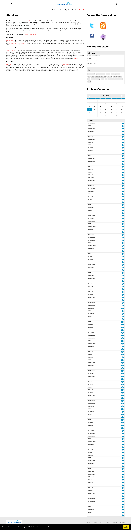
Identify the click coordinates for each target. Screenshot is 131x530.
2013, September (91, 278)
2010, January (91, 398)
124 (122, 349)
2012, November (91, 305)
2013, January (91, 300)
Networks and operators (92, 61)
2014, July (90, 251)
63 (122, 262)
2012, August (91, 313)
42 (122, 245)
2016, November (91, 204)
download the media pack (67, 24)
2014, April (90, 259)
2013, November (91, 272)
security (120, 76)
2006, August (91, 509)
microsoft (93, 79)
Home (48, 10)
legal (89, 79)
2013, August (91, 281)
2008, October (91, 438)
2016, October (91, 207)
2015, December (91, 221)
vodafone (115, 76)
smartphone (103, 76)
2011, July (90, 349)
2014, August (91, 248)
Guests (74, 10)
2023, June (90, 136)
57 (122, 281)
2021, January (91, 177)
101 (122, 360)
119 (122, 343)
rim (121, 79)
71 (122, 275)
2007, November (91, 468)
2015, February (91, 232)
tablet (109, 79)
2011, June (90, 351)
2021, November (91, 161)
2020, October (91, 185)
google (92, 76)
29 (122, 430)
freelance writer (64, 64)
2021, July (90, 166)
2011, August (91, 346)
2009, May (90, 419)
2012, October (91, 308)
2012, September (91, 311)
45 (122, 240)
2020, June (90, 196)
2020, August (91, 191)
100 (122, 324)
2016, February (91, 215)
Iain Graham (9, 40)
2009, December (91, 400)
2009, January (91, 430)
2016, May (90, 210)
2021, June (90, 169)
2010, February (91, 395)
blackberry (109, 76)
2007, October (91, 471)
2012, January (91, 332)
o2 (96, 79)
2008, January (91, 463)
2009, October (91, 406)
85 (122, 267)
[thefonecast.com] (64, 4)
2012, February (91, 330)
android (113, 74)
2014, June (90, 253)
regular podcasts (25, 20)
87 (122, 305)
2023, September (91, 134)
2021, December (91, 158)
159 (122, 414)
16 (122, 229)
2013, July (90, 283)
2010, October (91, 373)
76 (122, 278)
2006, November (91, 501)
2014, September (91, 245)
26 (122, 234)
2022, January (91, 155)
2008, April (90, 455)
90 (122, 346)
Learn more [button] (54, 527)
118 (122, 368)
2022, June (90, 142)
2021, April (90, 174)
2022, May (90, 145)
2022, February (91, 153)
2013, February (91, 297)
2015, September (91, 226)
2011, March (90, 360)
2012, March (90, 327)
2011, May (90, 354)
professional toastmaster (16, 43)
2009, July (90, 414)
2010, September (91, 376)
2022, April (90, 147)
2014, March (90, 262)
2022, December (91, 139)
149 (122, 406)
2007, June (90, 482)
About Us (81, 10)
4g (99, 79)
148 (122, 409)
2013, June (90, 286)
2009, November (91, 403)
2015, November (91, 223)
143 (122, 398)
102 (122, 308)
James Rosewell (11, 50)
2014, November (91, 240)
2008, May (90, 452)
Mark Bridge (9, 64)
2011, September (91, 343)
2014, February (91, 264)
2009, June (90, 417)
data (119, 79)
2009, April (90, 422)
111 (122, 379)
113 (122, 330)
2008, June (90, 449)
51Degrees (76, 58)
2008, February (91, 460)
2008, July (90, 447)
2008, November (91, 436)
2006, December (91, 498)
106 (122, 335)
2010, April (90, 389)
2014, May (90, 256)
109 (122, 338)
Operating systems (91, 63)
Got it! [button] (125, 527)
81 (122, 302)
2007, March (90, 490)
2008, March (90, 457)
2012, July (90, 316)
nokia (89, 76)
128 (122, 384)
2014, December (91, 237)
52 (122, 256)
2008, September (91, 441)
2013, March (90, 294)
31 (122, 248)
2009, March (90, 425)
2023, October (91, 131)
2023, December (91, 125)
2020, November (91, 183)
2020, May (90, 199)
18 (122, 232)
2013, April (90, 291)
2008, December (91, 433)
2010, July (90, 381)
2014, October (91, 242)
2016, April (90, 213)
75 (122, 283)
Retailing (89, 58)
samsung (97, 76)
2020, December (91, 180)
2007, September (91, 474)
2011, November (91, 338)
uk (94, 74)
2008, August (91, 444)
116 (122, 365)
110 (122, 327)
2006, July (90, 512)
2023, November (91, 128)
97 (122, 297)
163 (122, 425)
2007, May (90, 485)
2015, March (90, 229)
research (108, 74)
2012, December (91, 302)
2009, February (91, 428)
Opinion (67, 10)
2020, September (91, 188)
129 (122, 332)
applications (99, 74)
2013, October (91, 275)
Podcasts (55, 10)
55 (122, 259)
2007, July (90, 479)
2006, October (91, 504)
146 (122, 403)
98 (122, 311)
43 (122, 251)
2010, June (90, 384)
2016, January (91, 218)
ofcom (89, 81)
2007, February (91, 493)
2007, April (90, 487)
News (61, 10)
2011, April (90, 357)
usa (106, 79)
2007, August (91, 476)
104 (122, 392)
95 (122, 300)
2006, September (91, 506)
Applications (90, 66)
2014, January (91, 267)
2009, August (91, 411)
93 (122, 411)
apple (103, 74)
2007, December (91, 466)
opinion (90, 74)
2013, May (90, 289)
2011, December (91, 335)
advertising (114, 79)
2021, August (91, 164)
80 (122, 319)
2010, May (90, 387)
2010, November (91, 370)
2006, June (90, 515)
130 (122, 395)
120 (122, 351)
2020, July (90, 194)
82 (122, 357)
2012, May (90, 321)
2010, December (91, 368)
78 (122, 264)
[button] (9, 4)
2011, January (91, 365)
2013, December (91, 270)
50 (122, 253)
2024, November (91, 123)
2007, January (91, 496)
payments (117, 74)
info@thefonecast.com (30, 34)
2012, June (90, 319)
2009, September (91, 409)
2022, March (90, 150)
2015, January (91, 234)
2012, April (90, 324)
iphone (102, 79)
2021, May (90, 172)
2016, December (91, 202)
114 (122, 387)
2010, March (90, 392)
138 (122, 362)
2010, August (91, 379)
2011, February (91, 362)
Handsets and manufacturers (93, 55)
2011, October (91, 340)
